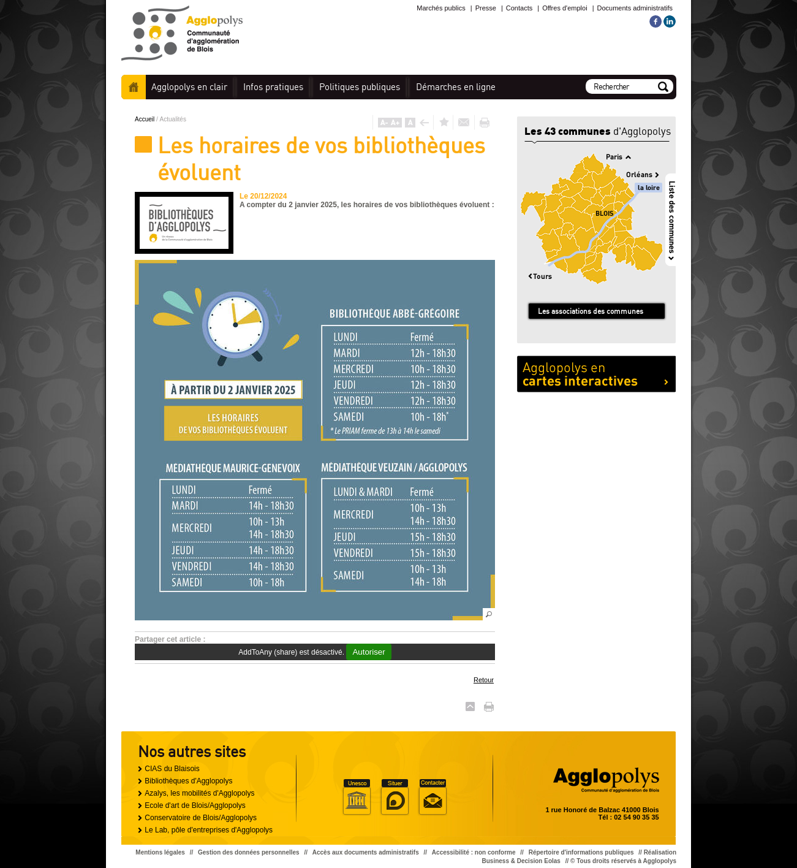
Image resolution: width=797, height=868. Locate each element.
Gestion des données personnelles (249, 852)
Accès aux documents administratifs (365, 852)
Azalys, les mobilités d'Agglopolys (199, 793)
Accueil (133, 87)
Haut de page (470, 706)
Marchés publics (441, 8)
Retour (484, 679)
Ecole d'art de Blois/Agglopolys (195, 805)
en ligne (456, 87)
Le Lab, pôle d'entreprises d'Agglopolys (209, 830)
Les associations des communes (590, 311)
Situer (394, 797)
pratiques (273, 87)
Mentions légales (160, 852)
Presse (485, 8)
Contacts (519, 8)
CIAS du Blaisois (172, 768)
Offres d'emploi (564, 8)
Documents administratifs (635, 8)
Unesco (356, 797)
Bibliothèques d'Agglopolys (188, 781)
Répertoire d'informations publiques (581, 852)
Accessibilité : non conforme (474, 852)
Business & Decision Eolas (521, 861)
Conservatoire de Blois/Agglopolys (201, 817)
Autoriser (368, 652)
